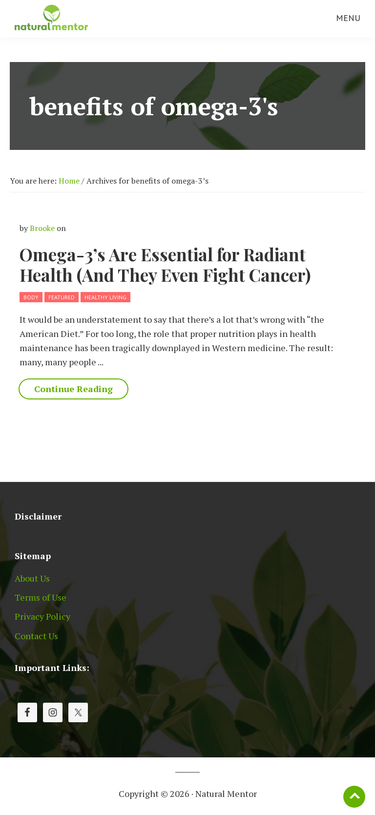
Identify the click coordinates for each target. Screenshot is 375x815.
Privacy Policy (42, 616)
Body (31, 297)
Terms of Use (40, 597)
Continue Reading (73, 389)
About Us (32, 578)
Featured (61, 297)
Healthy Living (105, 297)
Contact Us (36, 636)
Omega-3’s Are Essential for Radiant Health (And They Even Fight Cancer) (165, 264)
